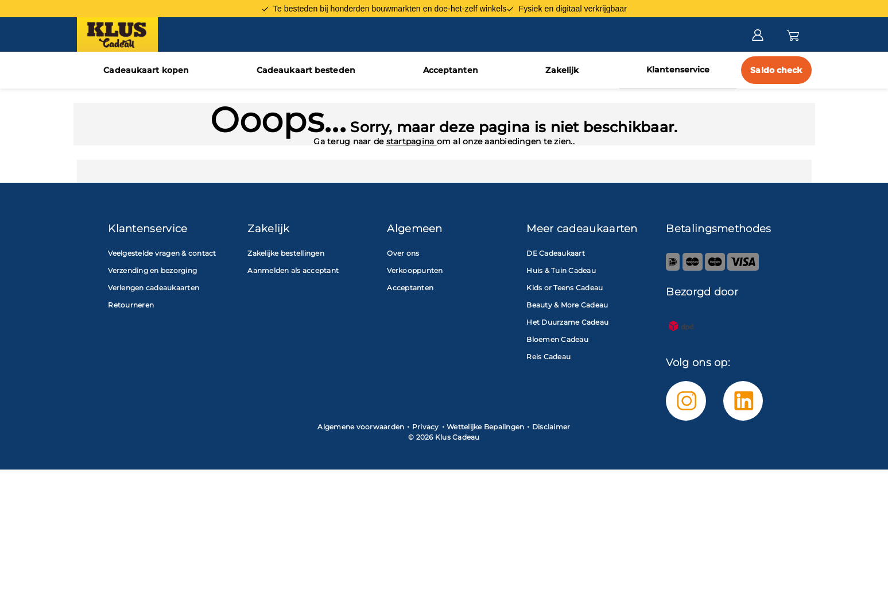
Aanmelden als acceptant (293, 270)
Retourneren (131, 305)
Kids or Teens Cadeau (564, 287)
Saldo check (776, 70)
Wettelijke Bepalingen (485, 426)
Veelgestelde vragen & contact (162, 253)
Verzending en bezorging (152, 270)
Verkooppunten (415, 270)
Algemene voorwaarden (360, 426)
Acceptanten (450, 70)
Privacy (425, 426)
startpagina (411, 141)
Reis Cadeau (548, 356)
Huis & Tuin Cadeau (561, 270)
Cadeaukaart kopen (146, 70)
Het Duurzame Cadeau (567, 322)
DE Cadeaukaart (555, 253)
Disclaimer (551, 426)
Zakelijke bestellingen (285, 253)
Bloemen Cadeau (557, 339)
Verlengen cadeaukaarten (153, 287)
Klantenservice (677, 69)
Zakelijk (562, 70)
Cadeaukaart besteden (306, 70)
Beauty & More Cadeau (567, 305)
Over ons (403, 253)
